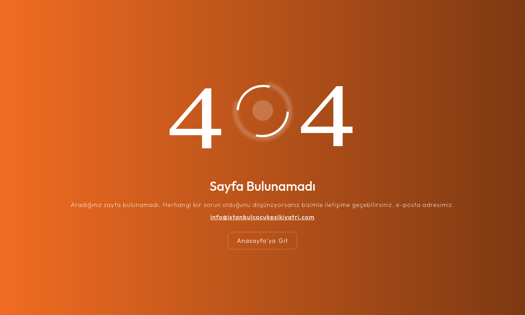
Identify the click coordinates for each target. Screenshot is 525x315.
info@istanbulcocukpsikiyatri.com (262, 217)
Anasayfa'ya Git (262, 241)
